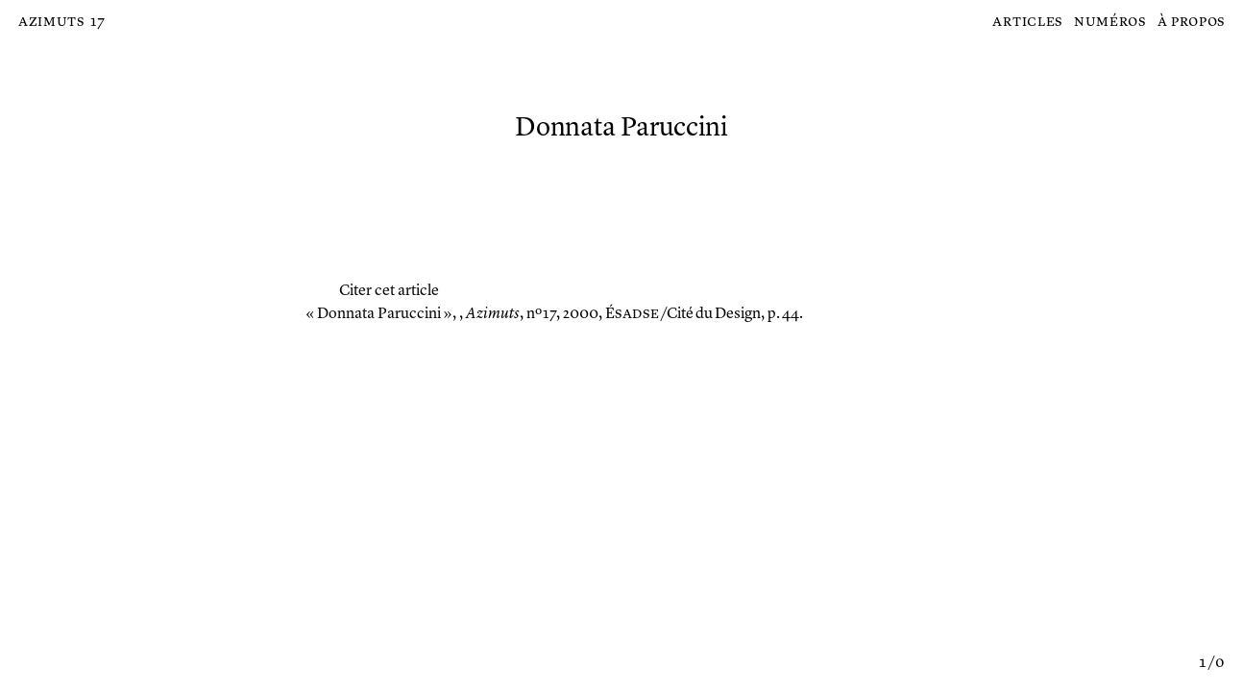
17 (97, 22)
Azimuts (51, 22)
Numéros (1110, 22)
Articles (1027, 22)
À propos (1192, 22)
